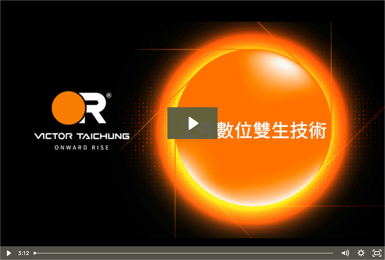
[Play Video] (8, 253)
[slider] (184, 253)
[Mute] (345, 253)
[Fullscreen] (377, 253)
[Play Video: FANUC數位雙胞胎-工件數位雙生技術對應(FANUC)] (192, 123)
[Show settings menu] (361, 253)
